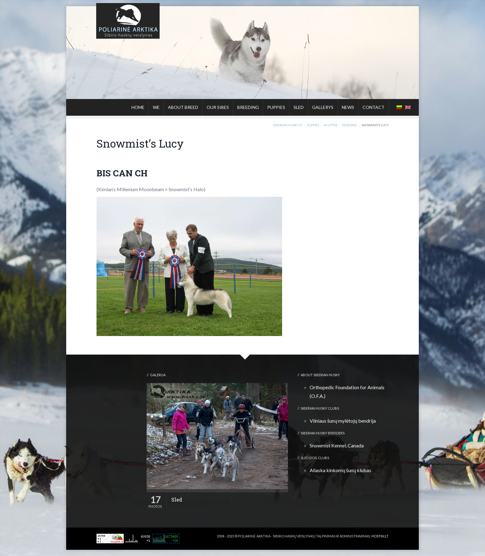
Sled (299, 107)
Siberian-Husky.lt (287, 125)
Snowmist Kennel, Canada (337, 445)
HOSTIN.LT (379, 536)
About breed (183, 107)
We (156, 107)
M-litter (330, 125)
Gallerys (322, 107)
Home (137, 107)
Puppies (276, 107)
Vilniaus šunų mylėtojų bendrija (343, 421)
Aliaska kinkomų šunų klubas (340, 470)
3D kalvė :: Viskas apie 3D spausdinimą (315, 541)
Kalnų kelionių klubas (368, 541)
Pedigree (349, 125)
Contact (373, 107)
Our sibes (218, 107)
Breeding (248, 107)
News (348, 107)
